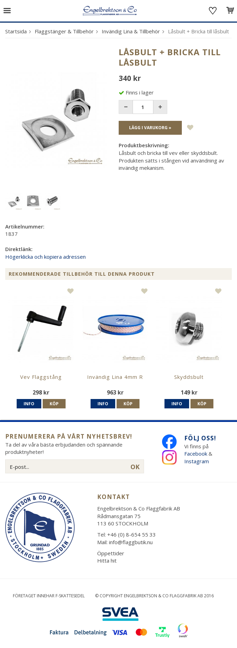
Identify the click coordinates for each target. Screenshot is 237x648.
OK (134, 467)
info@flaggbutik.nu (131, 542)
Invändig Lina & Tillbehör (131, 31)
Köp (54, 404)
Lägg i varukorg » (150, 128)
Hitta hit (107, 560)
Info (29, 404)
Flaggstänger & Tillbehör (64, 31)
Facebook (195, 453)
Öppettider (110, 553)
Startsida (16, 31)
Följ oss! (200, 438)
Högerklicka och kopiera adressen (45, 256)
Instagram (197, 461)
